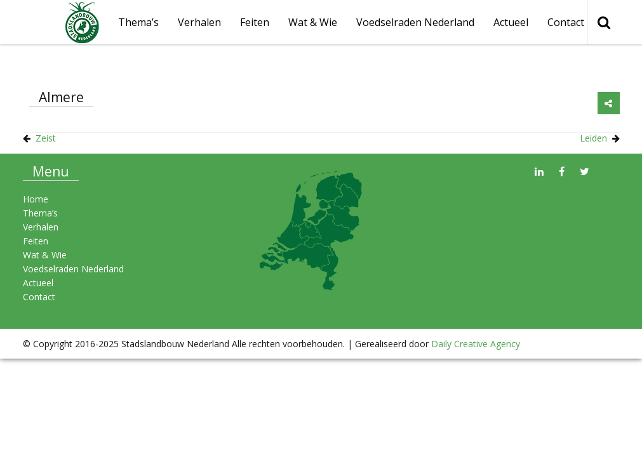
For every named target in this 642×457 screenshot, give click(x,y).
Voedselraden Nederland (415, 22)
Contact (565, 22)
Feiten (254, 22)
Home (35, 199)
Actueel (510, 22)
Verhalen (199, 22)
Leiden (593, 138)
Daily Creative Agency (475, 344)
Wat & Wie (312, 22)
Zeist (46, 138)
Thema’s (40, 213)
